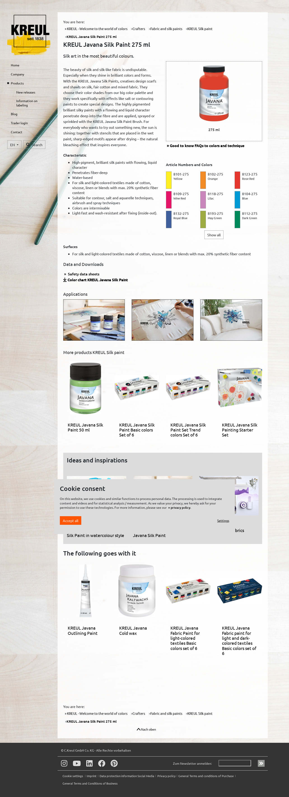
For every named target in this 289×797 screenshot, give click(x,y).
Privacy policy (166, 776)
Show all (214, 234)
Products (17, 83)
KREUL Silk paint (199, 28)
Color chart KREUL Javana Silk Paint (98, 279)
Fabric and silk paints (166, 28)
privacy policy (180, 507)
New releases (25, 92)
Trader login (19, 123)
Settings (223, 520)
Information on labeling (26, 103)
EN (13, 144)
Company (17, 74)
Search (34, 144)
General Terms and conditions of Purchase (206, 776)
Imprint (91, 776)
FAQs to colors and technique (207, 145)
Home (15, 65)
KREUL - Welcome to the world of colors (97, 28)
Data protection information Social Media (127, 776)
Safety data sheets (83, 273)
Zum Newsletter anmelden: (192, 763)
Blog (14, 114)
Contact (16, 132)
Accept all (70, 520)
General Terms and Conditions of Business (90, 783)
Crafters (139, 28)
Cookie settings (73, 776)
